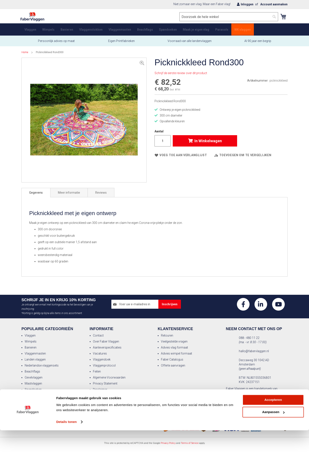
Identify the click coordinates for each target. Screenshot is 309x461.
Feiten (97, 371)
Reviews (101, 196)
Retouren (167, 335)
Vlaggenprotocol (104, 365)
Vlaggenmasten (35, 353)
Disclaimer (100, 389)
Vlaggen (30, 335)
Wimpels (30, 341)
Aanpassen (273, 443)
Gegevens (36, 196)
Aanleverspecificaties (107, 347)
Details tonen (66, 452)
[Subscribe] (169, 304)
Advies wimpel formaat (176, 353)
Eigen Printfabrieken (121, 44)
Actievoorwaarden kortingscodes (115, 395)
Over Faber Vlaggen (106, 341)
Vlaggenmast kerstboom (41, 395)
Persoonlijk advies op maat (56, 44)
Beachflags (32, 371)
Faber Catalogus (172, 359)
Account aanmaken (274, 4)
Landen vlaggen (35, 359)
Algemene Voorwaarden (109, 377)
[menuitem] (30, 33)
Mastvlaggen (33, 383)
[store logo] (33, 20)
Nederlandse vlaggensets (42, 365)
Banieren (30, 347)
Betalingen (100, 401)
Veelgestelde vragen (174, 341)
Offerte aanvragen (173, 365)
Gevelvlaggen (33, 377)
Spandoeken (33, 389)
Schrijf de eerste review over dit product (180, 76)
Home (24, 55)
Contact (98, 335)
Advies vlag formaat (174, 347)
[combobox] (228, 19)
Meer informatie (69, 196)
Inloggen (247, 4)
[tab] (35, 196)
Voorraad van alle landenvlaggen (190, 44)
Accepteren (273, 430)
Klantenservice (175, 329)
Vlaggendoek (102, 359)
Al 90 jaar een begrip (257, 44)
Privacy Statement (105, 383)
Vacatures (100, 353)
